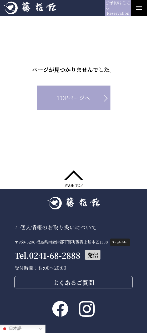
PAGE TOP (73, 185)
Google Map (120, 242)
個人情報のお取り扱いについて (58, 227)
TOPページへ (73, 98)
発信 (92, 255)
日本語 (12, 329)
